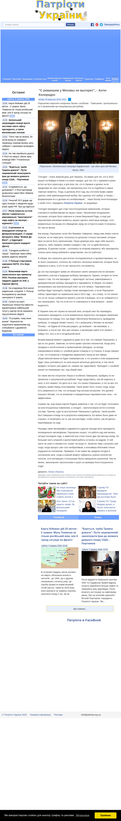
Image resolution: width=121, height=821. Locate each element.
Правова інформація (40, 726)
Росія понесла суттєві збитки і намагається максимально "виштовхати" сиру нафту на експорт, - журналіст (17, 228)
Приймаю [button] (105, 815)
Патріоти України (73, 214)
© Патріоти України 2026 (14, 726)
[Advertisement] (60, 64)
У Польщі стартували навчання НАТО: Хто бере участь (16, 275)
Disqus (98, 528)
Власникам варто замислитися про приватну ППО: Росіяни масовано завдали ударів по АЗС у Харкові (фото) (16, 288)
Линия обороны (56, 483)
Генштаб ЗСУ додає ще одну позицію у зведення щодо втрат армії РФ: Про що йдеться (18, 214)
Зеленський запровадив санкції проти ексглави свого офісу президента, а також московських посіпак (16, 137)
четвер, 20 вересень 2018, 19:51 (52, 111)
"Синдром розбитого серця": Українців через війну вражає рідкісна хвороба (16, 264)
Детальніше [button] (82, 815)
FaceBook (59, 528)
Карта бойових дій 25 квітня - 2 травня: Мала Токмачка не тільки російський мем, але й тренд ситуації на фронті (17, 120)
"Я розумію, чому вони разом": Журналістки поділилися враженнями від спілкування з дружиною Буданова (16, 335)
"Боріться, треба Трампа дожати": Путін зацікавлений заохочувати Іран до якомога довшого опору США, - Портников (16, 184)
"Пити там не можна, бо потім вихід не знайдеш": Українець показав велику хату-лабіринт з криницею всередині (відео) (18, 154)
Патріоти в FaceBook (84, 631)
